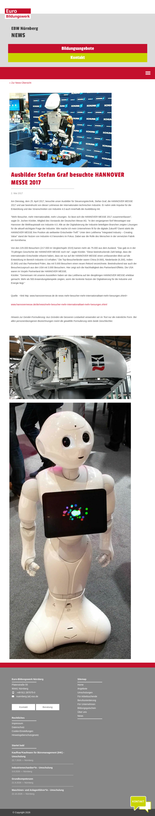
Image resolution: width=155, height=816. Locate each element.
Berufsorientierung (86, 700)
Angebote (82, 688)
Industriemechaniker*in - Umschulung (32, 767)
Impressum (17, 723)
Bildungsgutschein (86, 708)
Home (80, 684)
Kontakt (23, 707)
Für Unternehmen (86, 704)
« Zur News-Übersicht (20, 82)
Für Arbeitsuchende (87, 696)
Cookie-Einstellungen (22, 731)
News (80, 716)
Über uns (82, 712)
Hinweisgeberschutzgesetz (25, 735)
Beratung (47, 707)
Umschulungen (84, 692)
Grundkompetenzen (22, 779)
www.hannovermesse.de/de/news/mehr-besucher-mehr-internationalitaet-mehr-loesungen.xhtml (59, 304)
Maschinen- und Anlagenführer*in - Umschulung (38, 790)
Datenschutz (18, 727)
